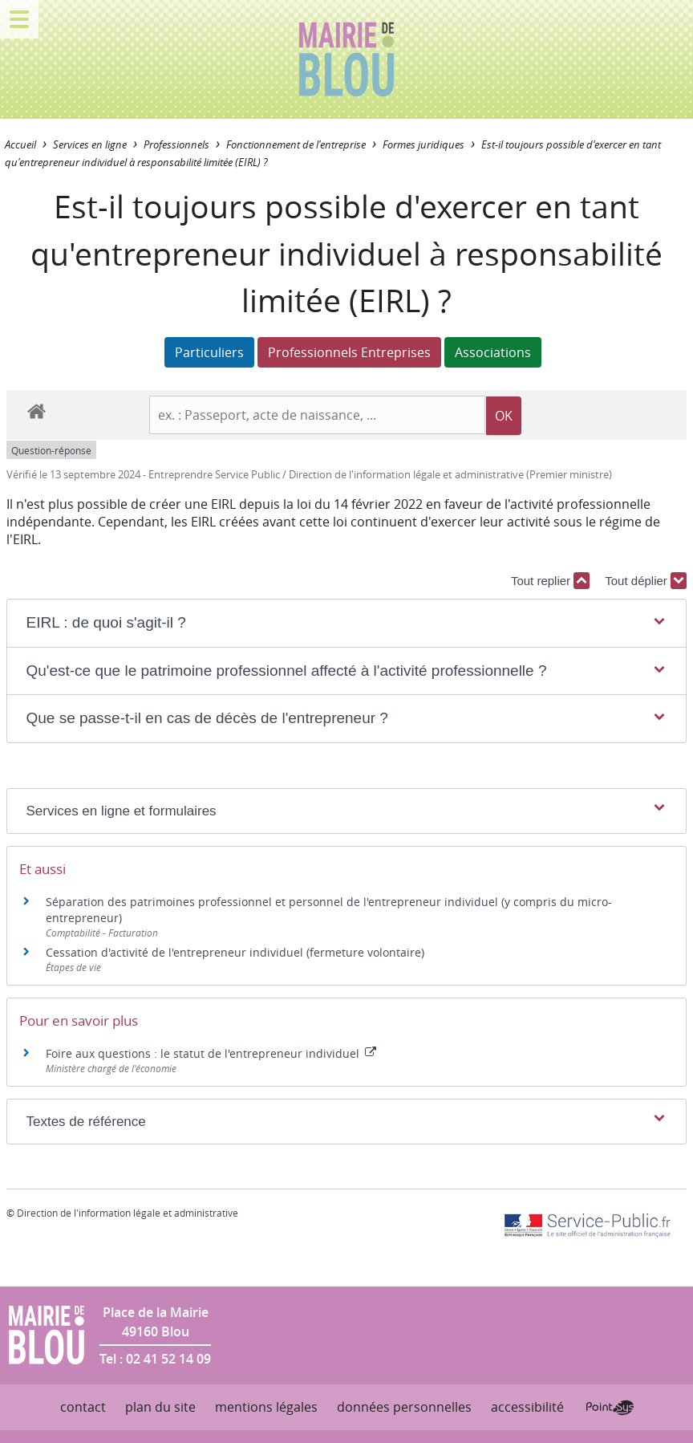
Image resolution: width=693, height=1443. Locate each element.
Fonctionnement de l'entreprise (296, 145)
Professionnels (176, 145)
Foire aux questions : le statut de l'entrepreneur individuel (211, 1053)
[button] (346, 623)
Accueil (20, 145)
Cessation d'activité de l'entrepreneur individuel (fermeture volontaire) (235, 952)
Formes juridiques (423, 145)
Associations (493, 352)
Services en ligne (90, 145)
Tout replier (550, 580)
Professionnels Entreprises (349, 352)
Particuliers (209, 352)
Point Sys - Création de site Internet (610, 1407)
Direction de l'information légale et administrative (127, 1212)
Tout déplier (646, 580)
